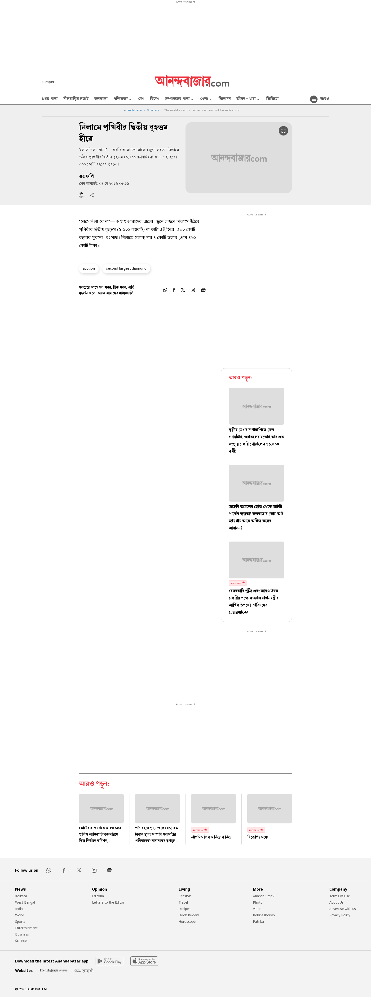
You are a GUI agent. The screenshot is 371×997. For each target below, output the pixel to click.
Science (21, 940)
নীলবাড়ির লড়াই (75, 99)
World (19, 915)
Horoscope (187, 921)
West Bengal (25, 902)
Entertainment (26, 928)
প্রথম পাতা (50, 99)
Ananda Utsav (263, 896)
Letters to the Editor (108, 902)
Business (153, 110)
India (19, 908)
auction (89, 268)
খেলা (206, 99)
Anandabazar (133, 110)
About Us (336, 902)
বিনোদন (225, 99)
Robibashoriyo (264, 915)
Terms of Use (339, 896)
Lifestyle (185, 896)
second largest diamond (126, 268)
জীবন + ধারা (248, 99)
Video (257, 908)
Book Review (189, 915)
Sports (20, 921)
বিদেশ (154, 99)
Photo (258, 902)
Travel (183, 902)
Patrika (258, 921)
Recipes (184, 908)
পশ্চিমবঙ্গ (122, 99)
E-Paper (48, 81)
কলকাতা (101, 99)
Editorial (98, 896)
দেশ (141, 99)
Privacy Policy (339, 915)
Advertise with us (342, 908)
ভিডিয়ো (272, 99)
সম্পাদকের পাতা (179, 99)
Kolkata (21, 896)
